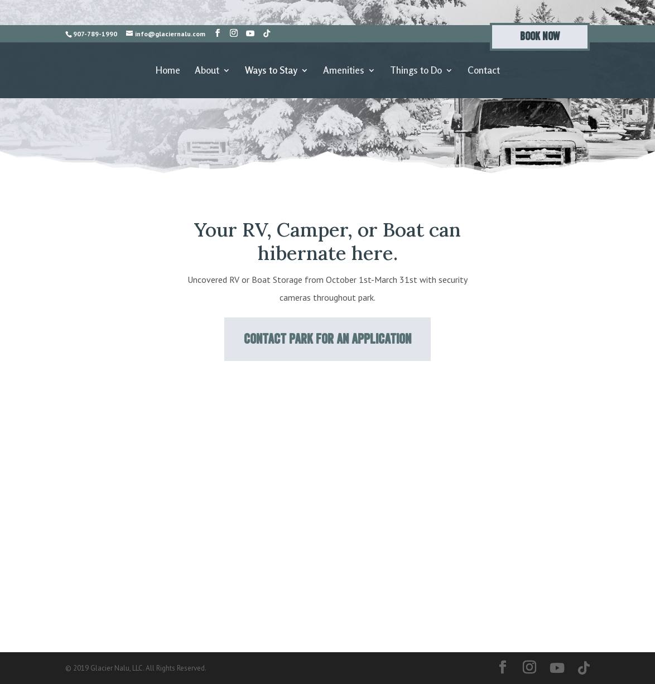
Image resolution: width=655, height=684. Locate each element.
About (207, 71)
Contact (484, 71)
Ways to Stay (271, 71)
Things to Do (416, 71)
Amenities (343, 71)
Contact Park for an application (327, 339)
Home (168, 71)
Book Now (540, 36)
